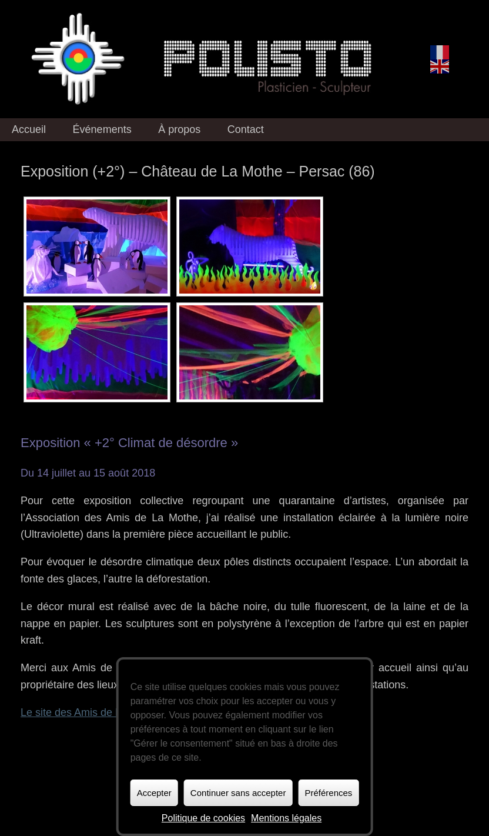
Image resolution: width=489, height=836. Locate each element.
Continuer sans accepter (238, 793)
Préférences (328, 793)
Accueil (29, 129)
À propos (179, 129)
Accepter (154, 793)
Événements (102, 129)
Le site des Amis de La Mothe (90, 712)
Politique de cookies (203, 818)
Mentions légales (286, 818)
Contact (245, 129)
